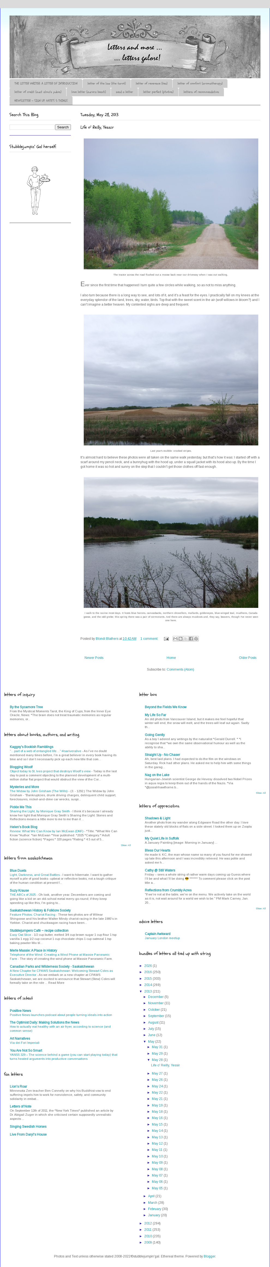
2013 (148, 991)
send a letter (124, 92)
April (151, 1196)
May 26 (158, 1080)
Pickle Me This (20, 807)
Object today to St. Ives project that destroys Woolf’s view (50, 771)
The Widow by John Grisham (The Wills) (39, 791)
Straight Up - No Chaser (162, 755)
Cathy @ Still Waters (160, 870)
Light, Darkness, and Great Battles (35, 874)
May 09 (158, 1163)
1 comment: (149, 639)
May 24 (158, 1086)
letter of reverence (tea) (151, 83)
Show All (126, 845)
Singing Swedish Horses (28, 1127)
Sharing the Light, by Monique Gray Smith (40, 811)
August (153, 1022)
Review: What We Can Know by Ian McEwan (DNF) (47, 831)
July (151, 1029)
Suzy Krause (19, 890)
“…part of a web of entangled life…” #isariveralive (46, 751)
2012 (148, 1223)
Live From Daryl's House (28, 1134)
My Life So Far (155, 715)
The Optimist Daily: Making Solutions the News (44, 1022)
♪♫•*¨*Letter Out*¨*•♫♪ (91, 31)
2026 (148, 966)
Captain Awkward (157, 934)
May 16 (158, 1118)
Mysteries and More (24, 787)
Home (171, 658)
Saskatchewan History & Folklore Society (40, 910)
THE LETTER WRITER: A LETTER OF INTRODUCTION (45, 83)
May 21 (158, 1099)
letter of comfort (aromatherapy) (200, 83)
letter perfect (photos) (158, 92)
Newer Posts (94, 658)
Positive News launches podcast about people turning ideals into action (61, 1014)
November (156, 1003)
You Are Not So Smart (26, 1050)
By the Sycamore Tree (26, 707)
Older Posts (247, 658)
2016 (148, 972)
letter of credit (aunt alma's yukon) (37, 92)
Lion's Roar (18, 1086)
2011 (148, 1230)
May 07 (158, 1175)
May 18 (158, 1112)
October (154, 1010)
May (151, 1041)
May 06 (158, 1182)
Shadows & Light (157, 818)
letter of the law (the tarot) (107, 83)
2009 (148, 1242)
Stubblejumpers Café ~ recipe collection (39, 931)
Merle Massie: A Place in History (33, 950)
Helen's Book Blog (23, 827)
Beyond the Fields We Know (166, 707)
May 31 (158, 1047)
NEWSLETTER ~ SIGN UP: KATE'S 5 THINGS (41, 100)
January (154, 1215)
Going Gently (155, 735)
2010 (148, 1236)
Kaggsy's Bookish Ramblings (31, 747)
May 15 (158, 1124)
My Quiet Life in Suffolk (162, 838)
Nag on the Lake (157, 775)
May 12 (158, 1143)
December (156, 997)
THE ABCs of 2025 (23, 894)
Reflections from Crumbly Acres (168, 890)
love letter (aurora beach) (88, 92)
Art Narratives (20, 1038)
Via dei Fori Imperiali (25, 1042)
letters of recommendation (201, 92)
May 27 (158, 1073)
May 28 (158, 1060)
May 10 (158, 1156)
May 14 (158, 1131)
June (152, 1035)
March (153, 1203)
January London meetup (162, 938)
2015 (148, 979)
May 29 (158, 1053)
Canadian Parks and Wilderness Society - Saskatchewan (52, 967)
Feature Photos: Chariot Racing (33, 914)
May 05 (158, 1188)
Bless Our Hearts (157, 850)
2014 (148, 985)
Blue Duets (18, 871)
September (156, 1016)
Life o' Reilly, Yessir (97, 127)
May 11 (157, 1150)
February (155, 1209)
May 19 (158, 1105)
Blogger (209, 1256)
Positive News (20, 1011)
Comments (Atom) (180, 669)
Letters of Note (20, 1106)
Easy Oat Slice (21, 934)
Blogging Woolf (21, 767)
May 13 (158, 1137)
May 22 (158, 1092)
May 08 (158, 1169)
